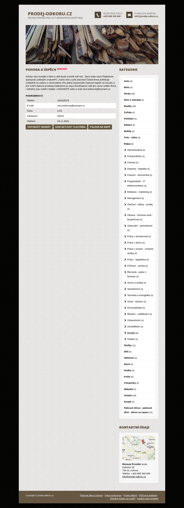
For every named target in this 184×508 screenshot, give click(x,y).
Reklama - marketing (139, 192)
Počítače (130, 118)
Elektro (129, 125)
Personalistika (136, 307)
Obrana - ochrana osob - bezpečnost (140, 217)
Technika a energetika (140, 295)
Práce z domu (136, 242)
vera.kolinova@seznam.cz (71, 105)
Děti (128, 351)
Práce (128, 143)
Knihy (129, 376)
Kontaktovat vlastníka (70, 126)
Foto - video (132, 137)
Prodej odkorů (130, 495)
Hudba (129, 370)
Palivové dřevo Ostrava (91, 495)
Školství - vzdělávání (139, 314)
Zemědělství (135, 326)
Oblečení (130, 357)
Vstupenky (131, 383)
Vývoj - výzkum (136, 301)
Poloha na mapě (100, 126)
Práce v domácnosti (139, 236)
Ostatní (132, 339)
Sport (128, 364)
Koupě (129, 401)
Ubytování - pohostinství (140, 227)
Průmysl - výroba (137, 265)
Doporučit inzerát (39, 126)
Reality (130, 106)
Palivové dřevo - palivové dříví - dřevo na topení (138, 410)
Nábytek (130, 389)
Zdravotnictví (135, 320)
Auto (128, 81)
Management (135, 198)
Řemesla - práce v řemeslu (136, 274)
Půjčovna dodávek (148, 495)
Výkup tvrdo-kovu (113, 495)
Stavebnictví (135, 289)
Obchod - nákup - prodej (140, 206)
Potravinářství (136, 156)
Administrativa (136, 150)
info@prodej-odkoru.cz (146, 16)
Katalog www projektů (147, 498)
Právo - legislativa (138, 259)
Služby (130, 345)
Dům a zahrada (134, 99)
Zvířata (129, 112)
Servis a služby (136, 282)
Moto (128, 87)
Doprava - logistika (138, 168)
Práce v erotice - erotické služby (140, 251)
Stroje (129, 93)
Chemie (132, 162)
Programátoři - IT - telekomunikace (137, 183)
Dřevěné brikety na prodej (122, 498)
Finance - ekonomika (139, 175)
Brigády (132, 332)
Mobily (129, 131)
